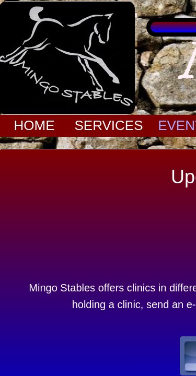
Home (34, 125)
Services (108, 125)
